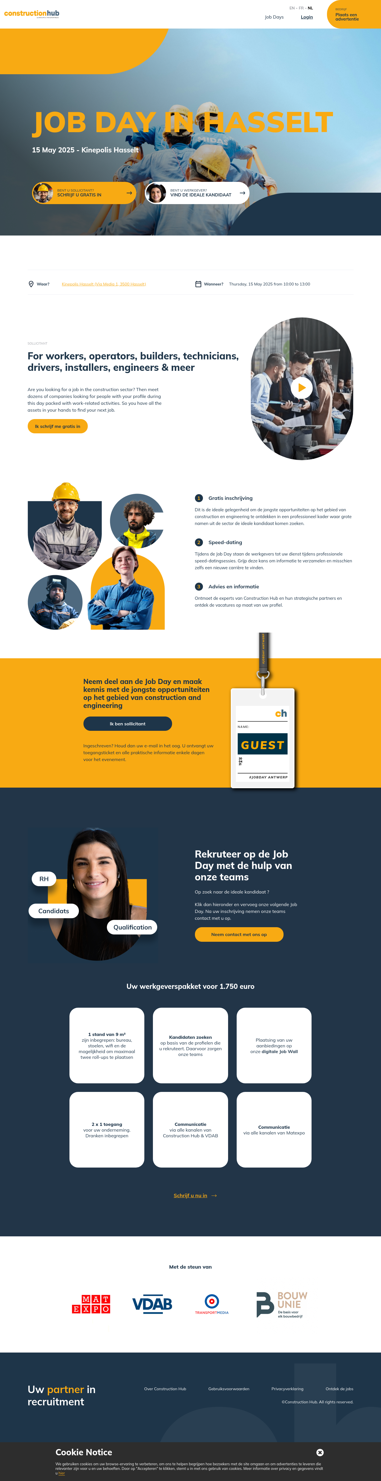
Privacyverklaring (288, 1388)
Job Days (274, 17)
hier (62, 1473)
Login (307, 17)
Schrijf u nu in (190, 1195)
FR (301, 8)
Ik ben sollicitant (127, 724)
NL (310, 8)
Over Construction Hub (165, 1388)
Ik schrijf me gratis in (57, 426)
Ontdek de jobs (339, 1388)
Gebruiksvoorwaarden (229, 1388)
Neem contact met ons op (239, 934)
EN (292, 8)
